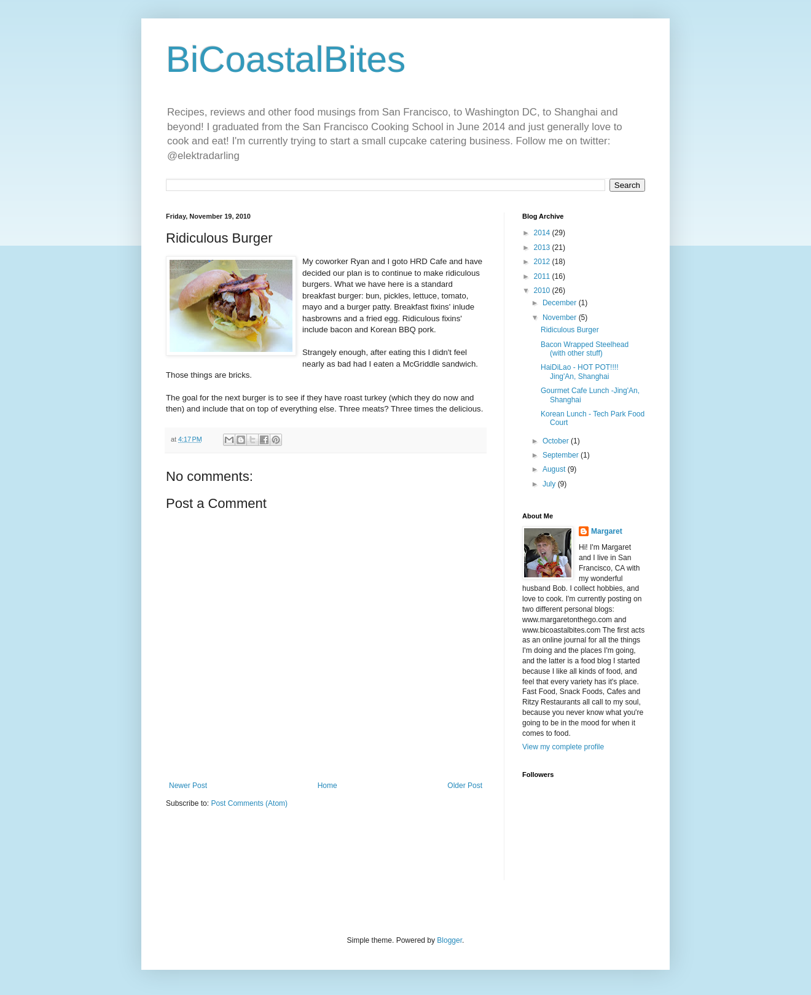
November (561, 317)
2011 (543, 276)
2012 (543, 261)
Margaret (606, 531)
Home (327, 785)
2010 (543, 290)
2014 (543, 232)
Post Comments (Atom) (249, 803)
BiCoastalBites (286, 59)
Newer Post (188, 785)
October (557, 441)
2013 (543, 247)
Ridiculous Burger (570, 330)
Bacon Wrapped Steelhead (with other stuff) (585, 348)
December (561, 302)
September (562, 455)
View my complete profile (563, 747)
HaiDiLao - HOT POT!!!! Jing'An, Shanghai (579, 371)
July (550, 484)
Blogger (449, 940)
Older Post (464, 785)
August (555, 469)
